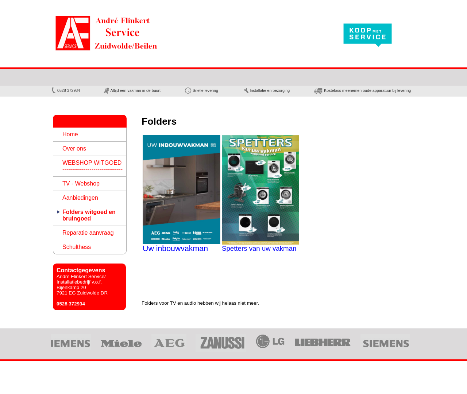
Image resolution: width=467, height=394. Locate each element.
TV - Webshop (81, 183)
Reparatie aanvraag (88, 233)
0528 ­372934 (65, 90)
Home (70, 134)
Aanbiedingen (80, 198)
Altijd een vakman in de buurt (132, 90)
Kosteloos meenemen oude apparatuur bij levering (362, 90)
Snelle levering (201, 90)
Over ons (74, 148)
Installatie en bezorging (266, 90)
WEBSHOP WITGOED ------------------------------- (92, 166)
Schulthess (76, 247)
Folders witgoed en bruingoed (89, 215)
